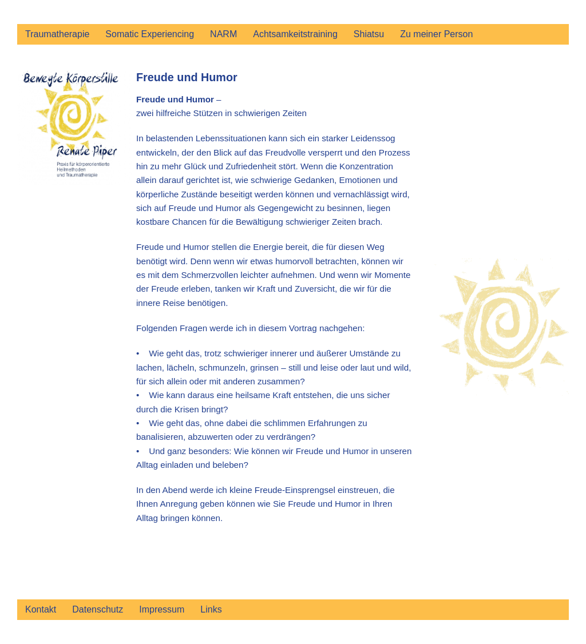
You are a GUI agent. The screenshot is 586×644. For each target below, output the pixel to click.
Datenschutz (97, 609)
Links (210, 609)
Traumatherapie (57, 34)
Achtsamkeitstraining (295, 34)
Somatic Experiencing (149, 34)
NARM (223, 34)
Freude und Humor (186, 77)
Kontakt (40, 609)
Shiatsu (369, 34)
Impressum (161, 609)
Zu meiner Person (436, 34)
